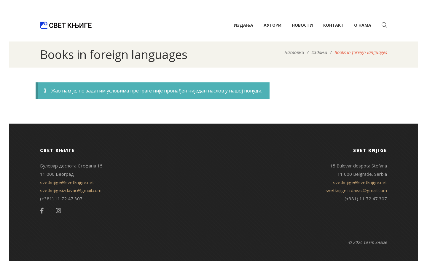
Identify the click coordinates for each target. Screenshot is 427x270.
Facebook (42, 211)
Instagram (58, 211)
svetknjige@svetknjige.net (67, 182)
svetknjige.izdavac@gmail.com (70, 190)
